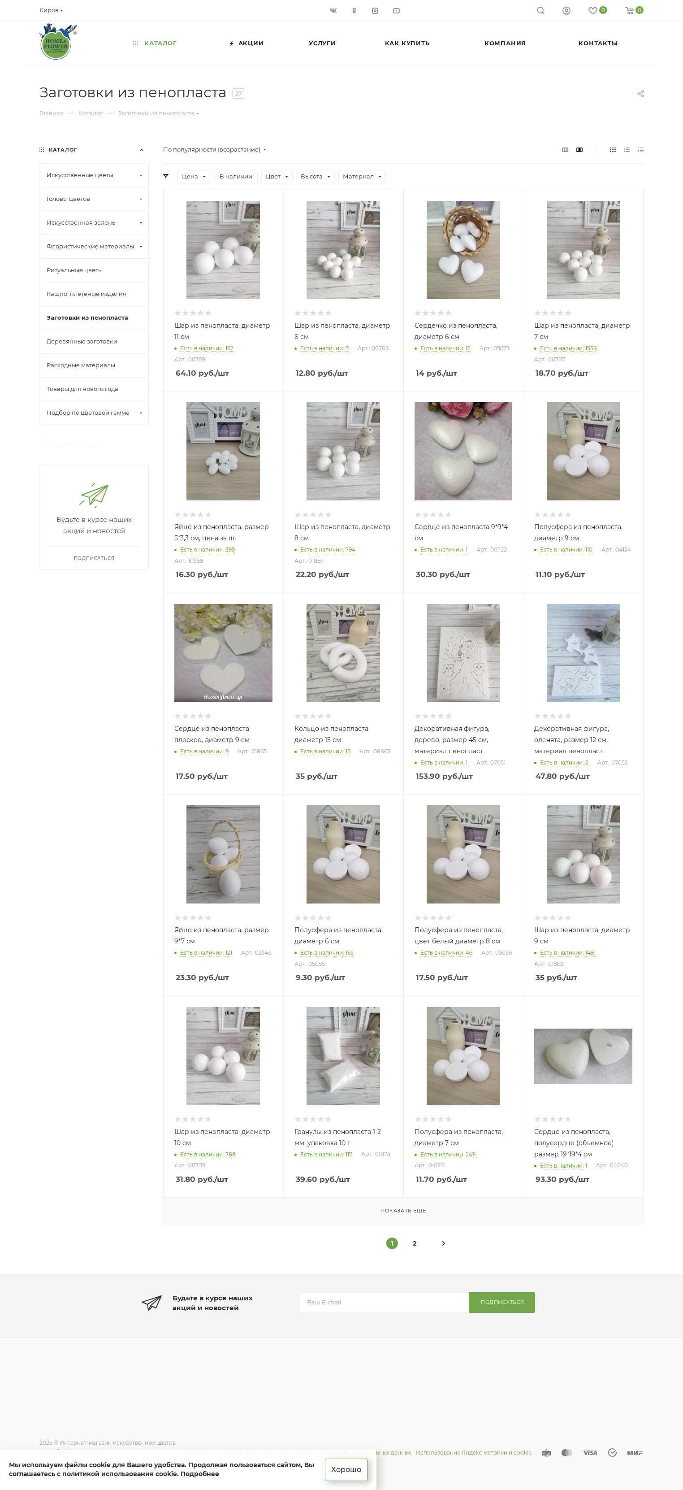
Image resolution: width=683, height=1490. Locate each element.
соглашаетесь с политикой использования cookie (93, 1474)
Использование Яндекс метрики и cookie (474, 1452)
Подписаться (502, 1302)
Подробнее (200, 1474)
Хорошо (346, 1469)
